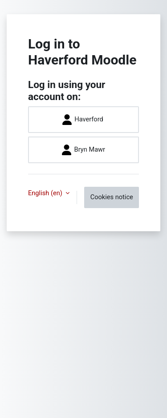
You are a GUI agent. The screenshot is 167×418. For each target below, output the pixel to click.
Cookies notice (111, 197)
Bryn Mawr (83, 150)
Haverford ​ (83, 119)
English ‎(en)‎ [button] (46, 193)
